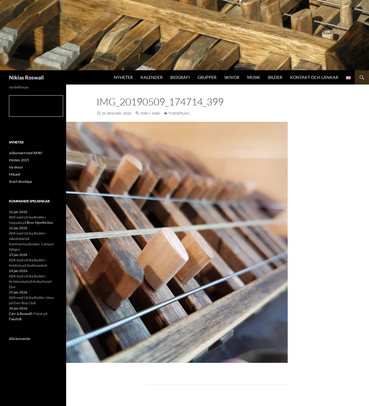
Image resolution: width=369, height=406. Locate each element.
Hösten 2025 (19, 160)
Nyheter (123, 77)
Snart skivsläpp (20, 181)
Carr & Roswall (20, 313)
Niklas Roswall (26, 77)
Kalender (152, 77)
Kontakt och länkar (314, 77)
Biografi (180, 77)
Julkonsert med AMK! (26, 153)
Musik (253, 77)
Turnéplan (178, 113)
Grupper (207, 77)
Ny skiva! (16, 167)
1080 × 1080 (150, 113)
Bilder (275, 77)
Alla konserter (20, 338)
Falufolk (15, 319)
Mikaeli (14, 174)
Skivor (231, 77)
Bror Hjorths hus (40, 222)
